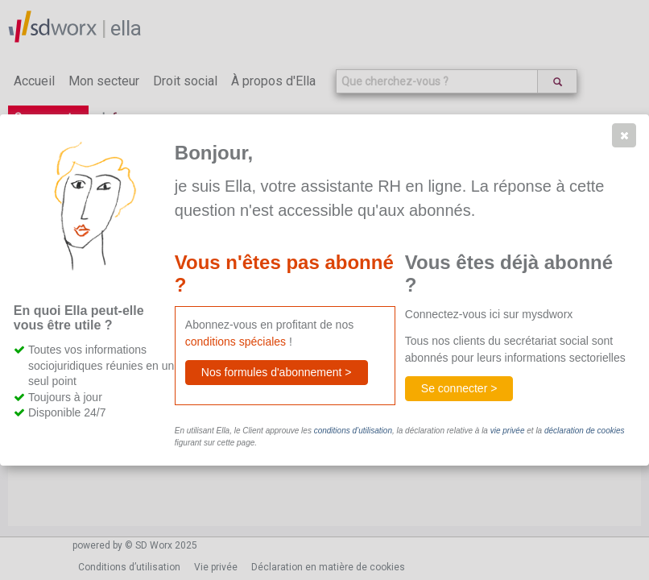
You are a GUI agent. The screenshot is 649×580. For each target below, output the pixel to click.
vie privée (507, 430)
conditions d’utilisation (353, 430)
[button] (624, 135)
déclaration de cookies (584, 430)
